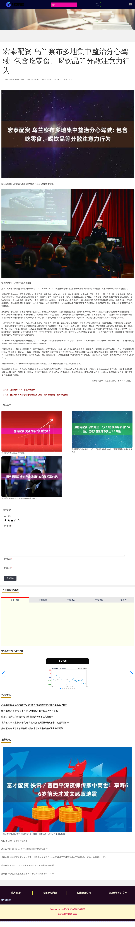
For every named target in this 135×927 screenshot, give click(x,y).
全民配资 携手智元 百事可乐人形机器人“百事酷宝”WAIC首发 (29, 711)
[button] (3, 674)
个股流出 (99, 600)
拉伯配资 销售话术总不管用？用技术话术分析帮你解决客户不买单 (32, 728)
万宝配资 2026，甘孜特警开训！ (23, 390)
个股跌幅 (43, 600)
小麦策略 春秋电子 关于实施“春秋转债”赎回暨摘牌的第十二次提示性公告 (35, 722)
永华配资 (16, 893)
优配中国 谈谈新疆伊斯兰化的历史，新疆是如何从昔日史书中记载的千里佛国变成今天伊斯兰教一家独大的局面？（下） (54, 857)
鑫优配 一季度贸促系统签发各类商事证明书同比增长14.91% (27, 874)
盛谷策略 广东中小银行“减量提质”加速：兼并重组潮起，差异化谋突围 (39, 395)
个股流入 (71, 600)
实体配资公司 (84, 893)
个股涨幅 (15, 600)
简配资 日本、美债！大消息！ (14, 841)
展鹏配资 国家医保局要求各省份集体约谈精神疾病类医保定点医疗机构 (34, 705)
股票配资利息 (50, 893)
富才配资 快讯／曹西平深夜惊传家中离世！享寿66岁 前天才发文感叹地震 (34, 834)
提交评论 (10, 578)
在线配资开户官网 (117, 893)
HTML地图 (80, 909)
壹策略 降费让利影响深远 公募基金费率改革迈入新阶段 (27, 716)
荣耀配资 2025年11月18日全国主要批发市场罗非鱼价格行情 (27, 865)
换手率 (123, 600)
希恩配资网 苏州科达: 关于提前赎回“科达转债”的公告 (24, 849)
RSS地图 (72, 909)
